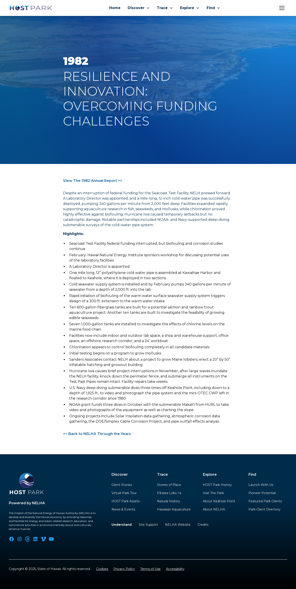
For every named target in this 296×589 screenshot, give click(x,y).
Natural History (168, 501)
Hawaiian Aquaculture (174, 509)
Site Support (148, 525)
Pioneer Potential (262, 493)
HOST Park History (217, 485)
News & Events (123, 509)
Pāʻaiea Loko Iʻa (169, 493)
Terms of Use (150, 569)
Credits (203, 525)
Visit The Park (213, 493)
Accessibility (175, 569)
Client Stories (121, 485)
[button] (138, 8)
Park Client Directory (264, 509)
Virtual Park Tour (124, 493)
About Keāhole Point (219, 501)
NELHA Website (177, 525)
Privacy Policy (124, 569)
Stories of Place (169, 485)
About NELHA (214, 509)
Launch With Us (260, 485)
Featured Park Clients (265, 501)
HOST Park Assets (125, 501)
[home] (31, 8)
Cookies (102, 569)
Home (115, 8)
